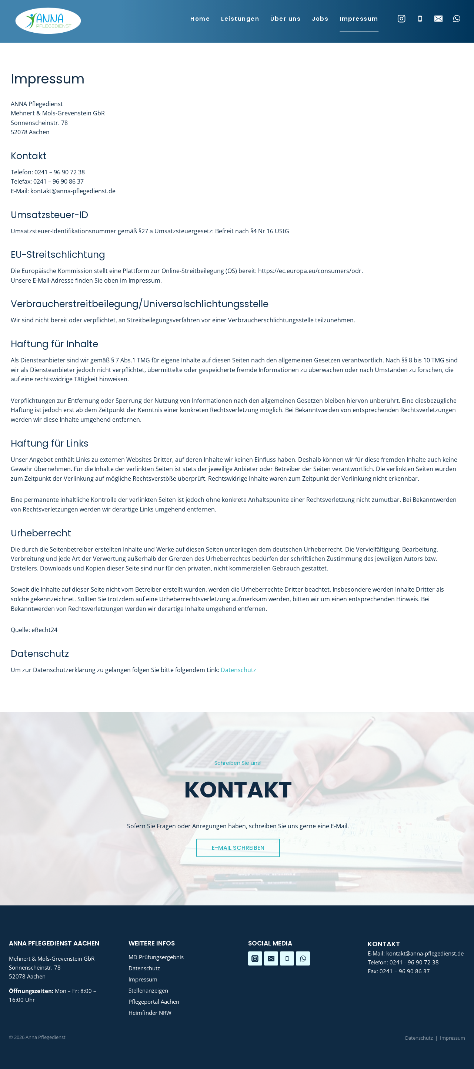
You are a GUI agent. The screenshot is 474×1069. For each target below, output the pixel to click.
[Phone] (420, 18)
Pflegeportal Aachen (153, 1001)
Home (200, 19)
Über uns (285, 19)
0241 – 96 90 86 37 (405, 971)
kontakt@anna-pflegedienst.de (425, 953)
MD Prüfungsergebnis (156, 957)
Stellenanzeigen (148, 990)
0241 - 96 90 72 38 (414, 962)
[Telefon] (287, 958)
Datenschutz (238, 670)
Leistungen (240, 19)
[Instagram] (401, 18)
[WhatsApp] (456, 18)
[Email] (438, 18)
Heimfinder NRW (149, 1012)
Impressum (359, 19)
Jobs (320, 19)
